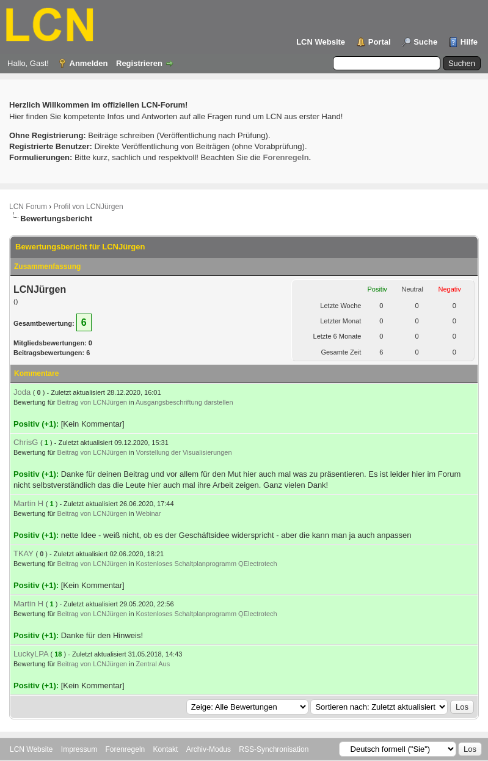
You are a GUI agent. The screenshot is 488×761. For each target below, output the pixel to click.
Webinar (148, 513)
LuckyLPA (30, 653)
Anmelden (89, 63)
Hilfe (469, 41)
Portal (379, 41)
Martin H (28, 503)
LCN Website (320, 41)
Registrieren (139, 63)
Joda (22, 392)
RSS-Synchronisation (273, 749)
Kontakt (165, 749)
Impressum (79, 749)
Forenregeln (125, 749)
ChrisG (25, 442)
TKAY (23, 553)
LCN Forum (28, 206)
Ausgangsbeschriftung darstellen (184, 402)
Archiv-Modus (208, 749)
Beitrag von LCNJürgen (92, 402)
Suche (425, 41)
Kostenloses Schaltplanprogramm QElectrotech (206, 563)
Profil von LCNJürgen (88, 206)
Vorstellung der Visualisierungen (184, 452)
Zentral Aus (153, 663)
